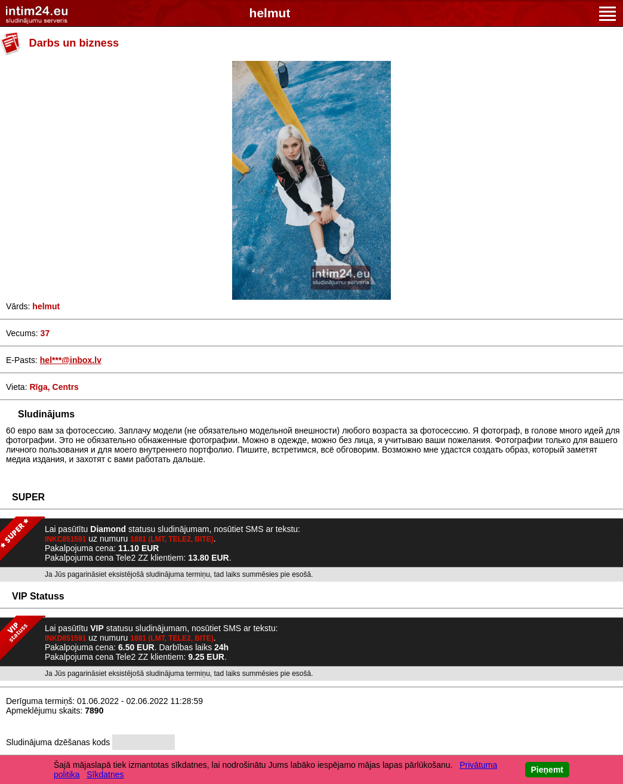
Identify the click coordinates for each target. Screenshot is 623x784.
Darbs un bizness (74, 43)
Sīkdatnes (105, 774)
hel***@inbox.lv (70, 360)
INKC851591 (65, 539)
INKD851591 (65, 638)
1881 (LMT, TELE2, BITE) (171, 539)
